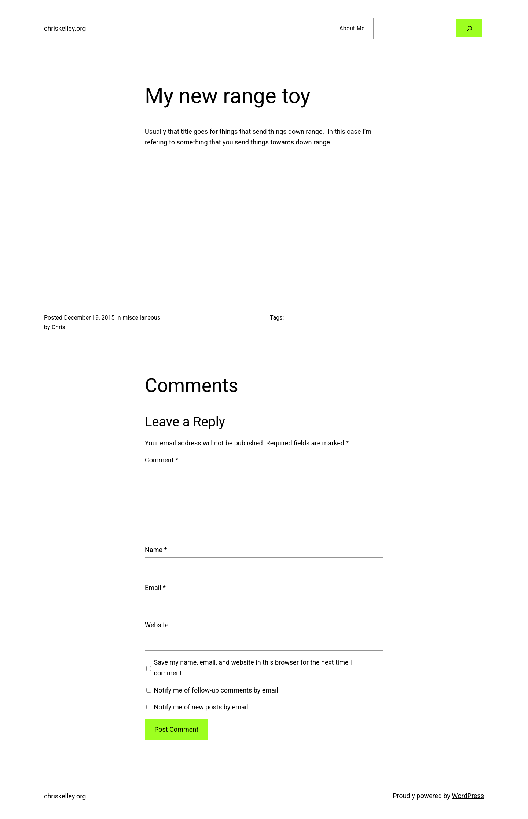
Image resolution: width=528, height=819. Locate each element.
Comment (161, 460)
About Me (351, 28)
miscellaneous (141, 317)
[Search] (469, 28)
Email (155, 587)
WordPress (468, 796)
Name (156, 550)
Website (156, 625)
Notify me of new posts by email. (202, 707)
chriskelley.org (65, 28)
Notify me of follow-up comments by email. (217, 690)
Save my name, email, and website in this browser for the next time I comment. (253, 667)
